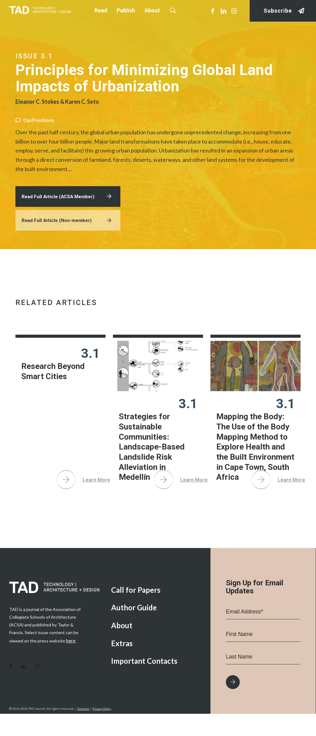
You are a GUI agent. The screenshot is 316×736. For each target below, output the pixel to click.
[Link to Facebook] (212, 10)
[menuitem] (156, 612)
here (70, 662)
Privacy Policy (102, 731)
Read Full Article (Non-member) (58, 229)
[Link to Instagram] (234, 10)
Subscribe (278, 11)
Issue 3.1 (34, 56)
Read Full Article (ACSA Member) (60, 203)
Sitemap (83, 731)
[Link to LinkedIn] (223, 10)
